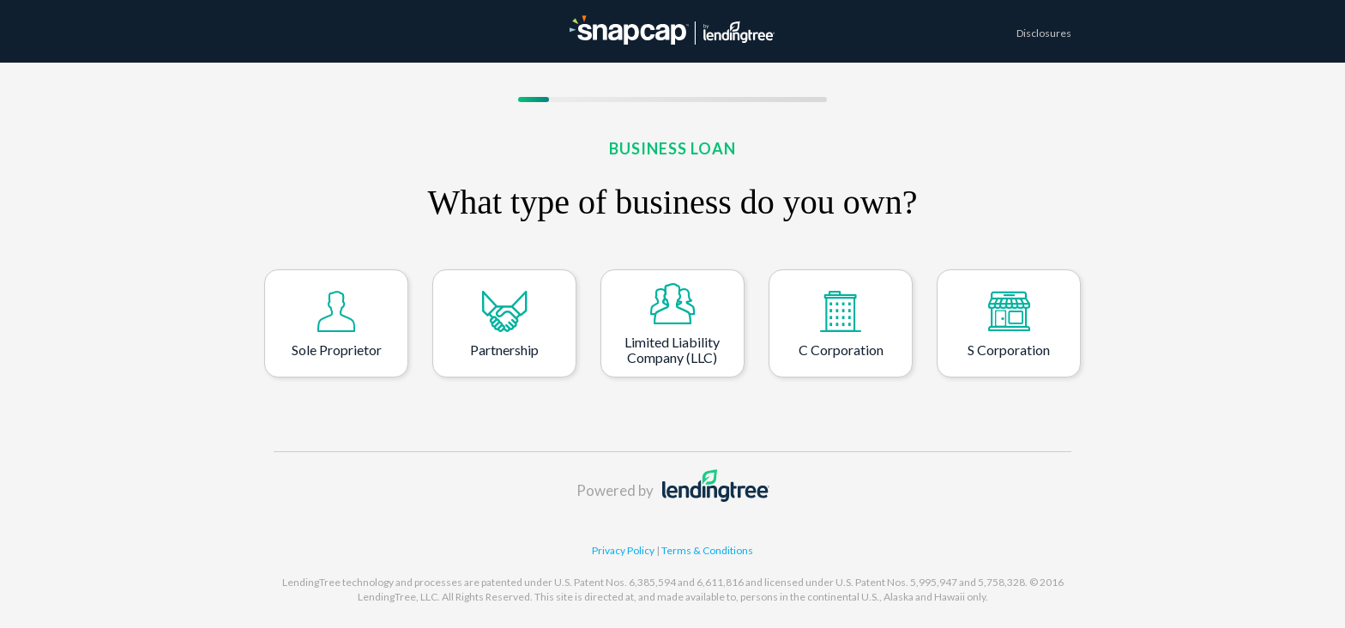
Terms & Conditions (707, 550)
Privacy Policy (624, 550)
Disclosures (1043, 33)
